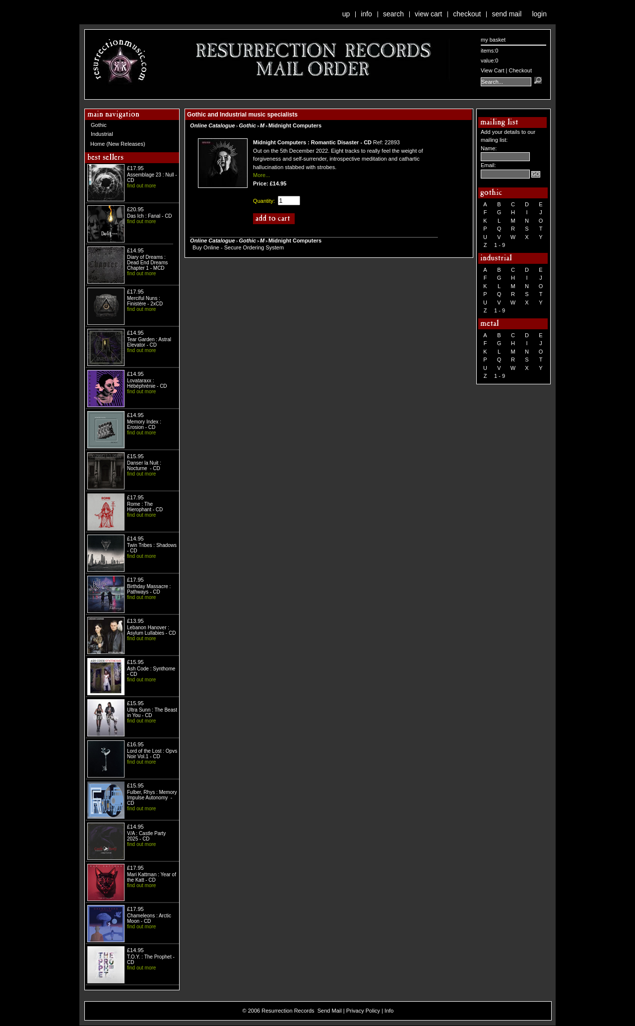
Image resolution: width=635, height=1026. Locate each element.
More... (261, 175)
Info (366, 14)
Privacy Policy (363, 1011)
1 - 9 (499, 245)
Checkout (467, 14)
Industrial (102, 134)
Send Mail (506, 14)
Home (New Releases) (117, 144)
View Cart (428, 14)
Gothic (99, 125)
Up (346, 14)
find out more (141, 185)
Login (539, 14)
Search (393, 14)
